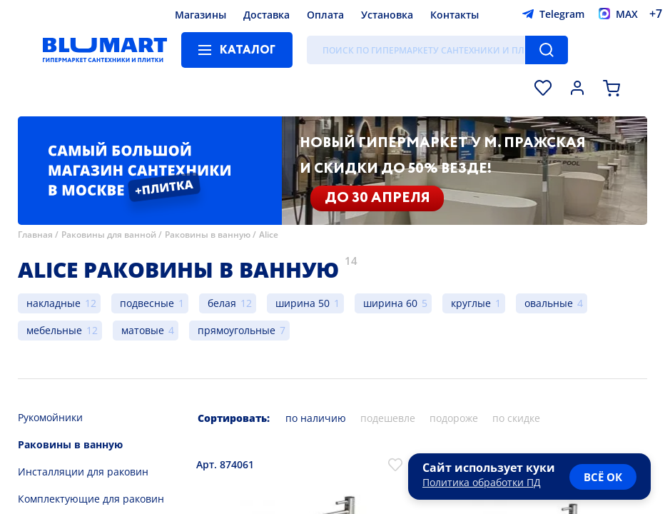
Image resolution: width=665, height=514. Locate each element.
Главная (35, 234)
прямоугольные (236, 330)
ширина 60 (390, 303)
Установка (387, 14)
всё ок (603, 477)
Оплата (325, 14)
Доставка (266, 14)
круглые (471, 303)
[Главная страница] (105, 50)
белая (222, 303)
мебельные (54, 330)
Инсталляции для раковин (83, 471)
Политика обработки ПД (481, 482)
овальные (548, 303)
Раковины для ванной (108, 234)
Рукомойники (50, 417)
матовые (142, 330)
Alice (268, 234)
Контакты (454, 14)
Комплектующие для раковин (91, 498)
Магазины (200, 14)
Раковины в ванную (207, 234)
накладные (53, 303)
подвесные (147, 303)
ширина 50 (302, 303)
